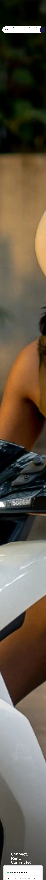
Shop (21, 27)
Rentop (6, 29)
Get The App (42, 29)
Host (14, 27)
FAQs (29, 27)
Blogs (37, 27)
